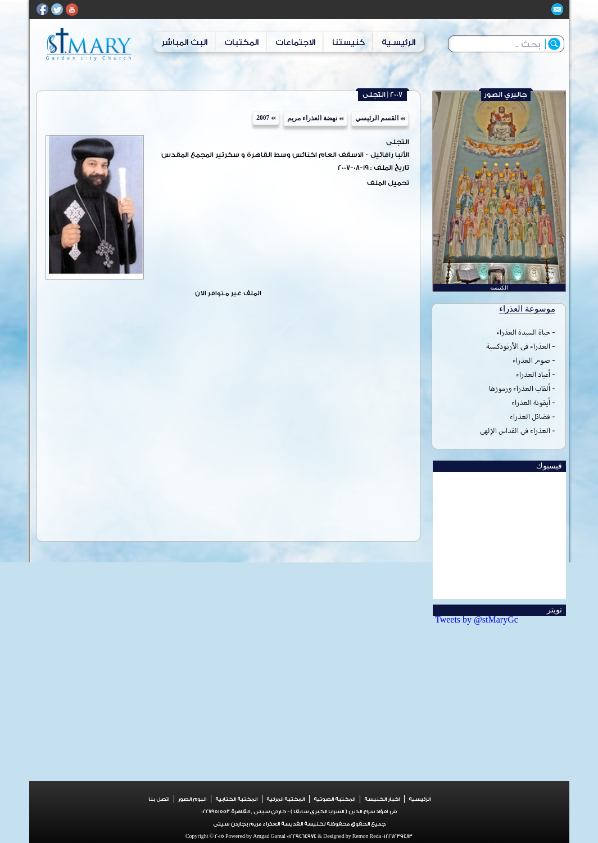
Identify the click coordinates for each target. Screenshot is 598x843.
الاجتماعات (295, 42)
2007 (265, 117)
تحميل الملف (388, 183)
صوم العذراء (531, 360)
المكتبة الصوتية (334, 799)
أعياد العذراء (533, 374)
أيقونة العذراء (530, 402)
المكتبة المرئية (285, 799)
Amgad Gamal (269, 836)
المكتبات (241, 42)
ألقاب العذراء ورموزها (519, 388)
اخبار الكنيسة (382, 799)
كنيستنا (348, 42)
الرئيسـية (398, 42)
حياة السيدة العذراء (523, 332)
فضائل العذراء (530, 416)
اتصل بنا (158, 799)
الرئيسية (420, 799)
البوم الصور (192, 799)
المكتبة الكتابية (236, 799)
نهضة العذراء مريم (315, 118)
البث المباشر (184, 42)
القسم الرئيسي (380, 118)
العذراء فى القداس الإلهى (515, 430)
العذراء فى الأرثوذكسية (518, 346)
